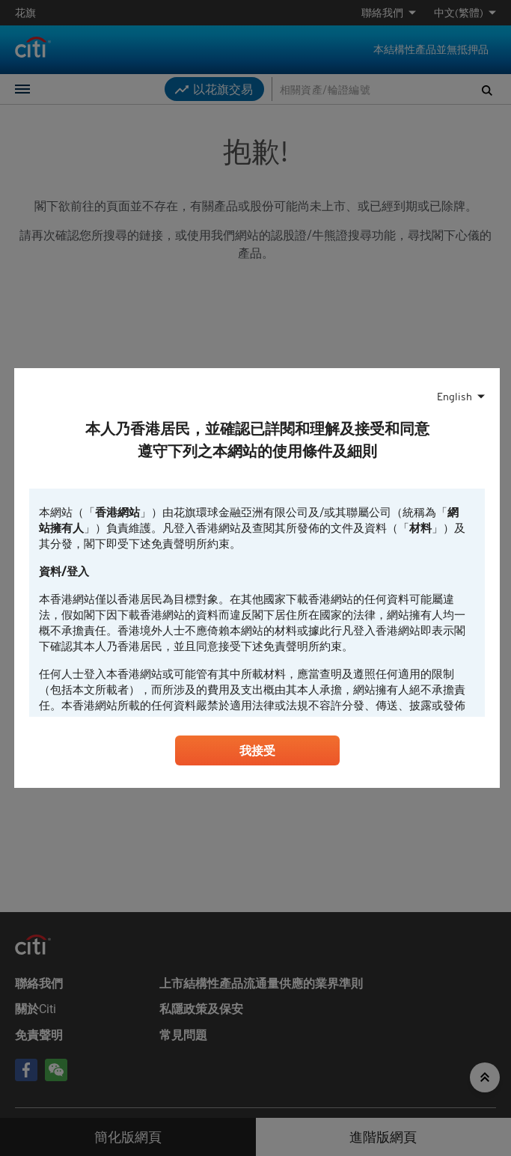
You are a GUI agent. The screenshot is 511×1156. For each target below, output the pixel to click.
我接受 (257, 750)
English (454, 397)
